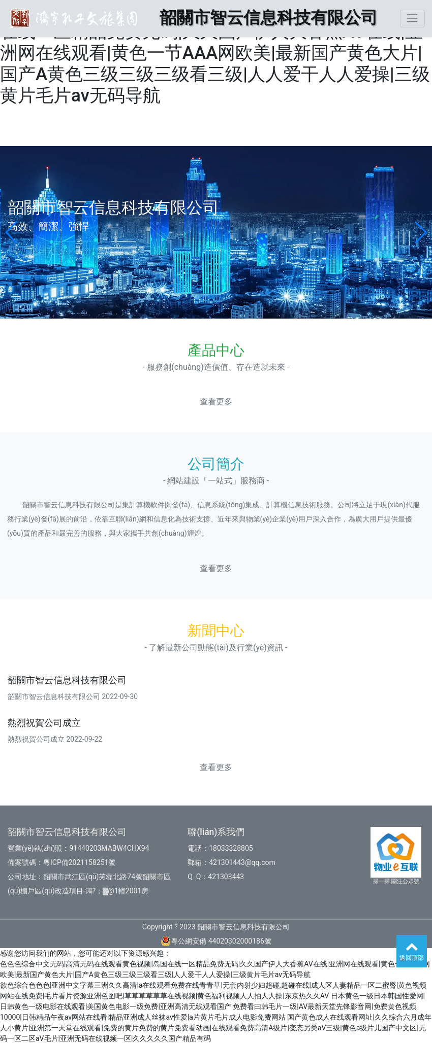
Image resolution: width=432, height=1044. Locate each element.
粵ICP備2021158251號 (79, 862)
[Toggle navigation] (412, 18)
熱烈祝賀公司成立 (44, 723)
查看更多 (216, 401)
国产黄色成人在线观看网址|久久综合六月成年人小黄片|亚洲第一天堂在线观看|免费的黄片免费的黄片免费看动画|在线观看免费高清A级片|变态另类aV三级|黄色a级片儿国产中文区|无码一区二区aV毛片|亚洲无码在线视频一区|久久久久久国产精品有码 (215, 1027)
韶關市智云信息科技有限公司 (67, 680)
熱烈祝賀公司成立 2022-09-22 (55, 739)
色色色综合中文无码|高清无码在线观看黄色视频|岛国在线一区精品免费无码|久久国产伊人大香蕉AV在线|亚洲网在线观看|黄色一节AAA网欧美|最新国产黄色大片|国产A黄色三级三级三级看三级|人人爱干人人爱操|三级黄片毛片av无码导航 (215, 53)
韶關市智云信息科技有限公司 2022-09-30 (73, 696)
